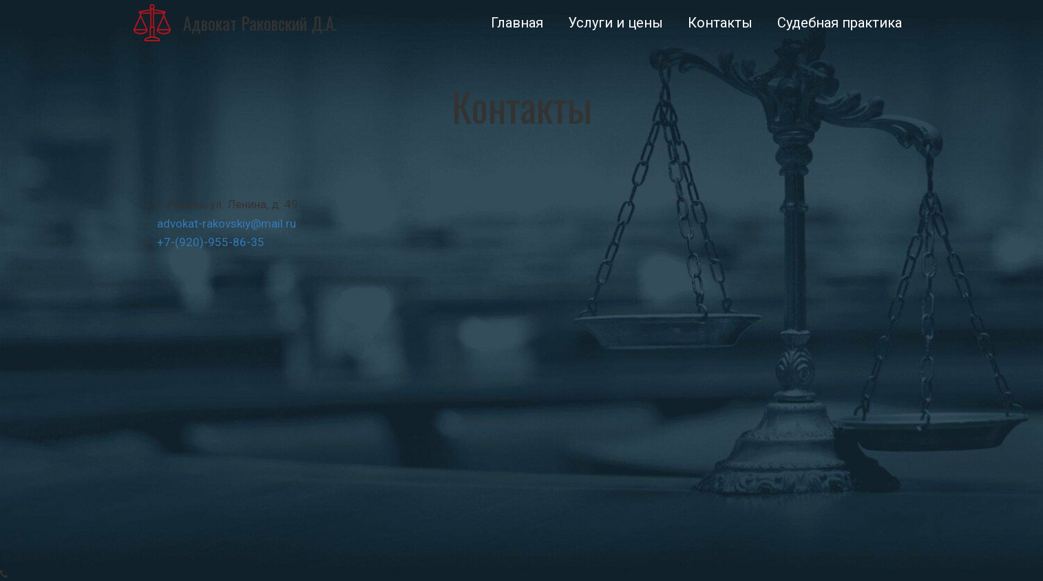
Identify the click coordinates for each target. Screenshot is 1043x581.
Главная (517, 22)
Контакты (720, 22)
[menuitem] (517, 22)
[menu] (633, 22)
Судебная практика (839, 22)
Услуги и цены (615, 22)
